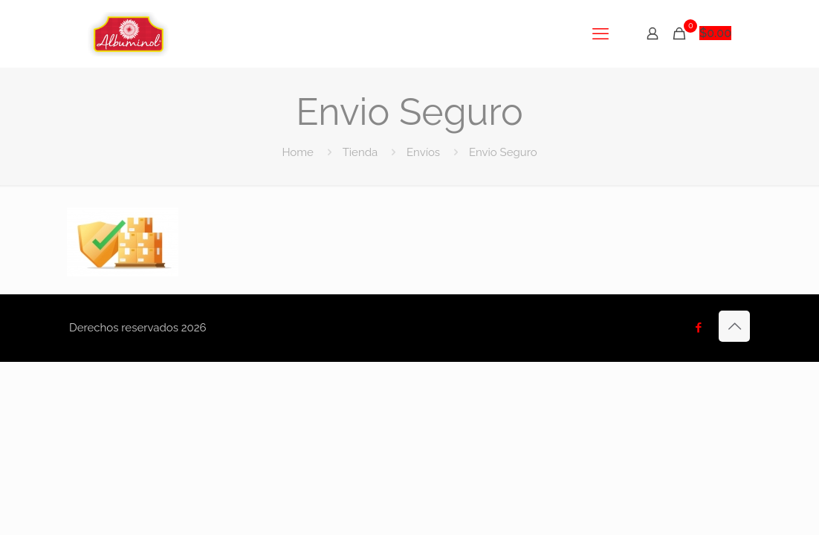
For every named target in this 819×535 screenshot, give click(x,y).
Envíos (423, 152)
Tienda (360, 152)
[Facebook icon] (698, 327)
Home (297, 152)
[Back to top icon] (734, 326)
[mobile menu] (600, 33)
